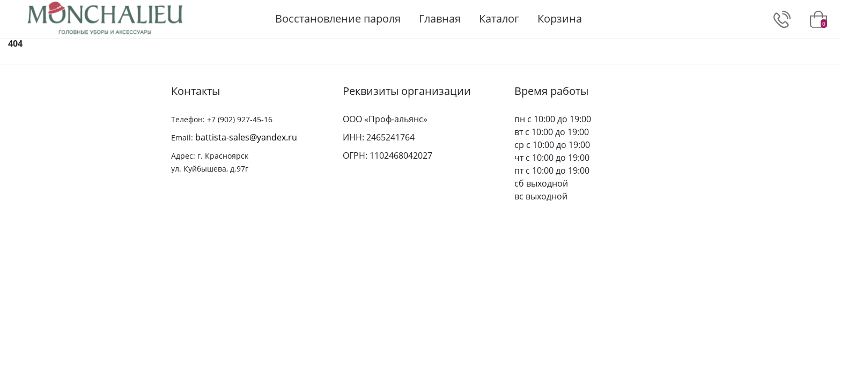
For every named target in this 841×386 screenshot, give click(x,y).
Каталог (499, 18)
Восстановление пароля (338, 18)
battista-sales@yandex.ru (246, 137)
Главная (440, 18)
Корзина (559, 18)
